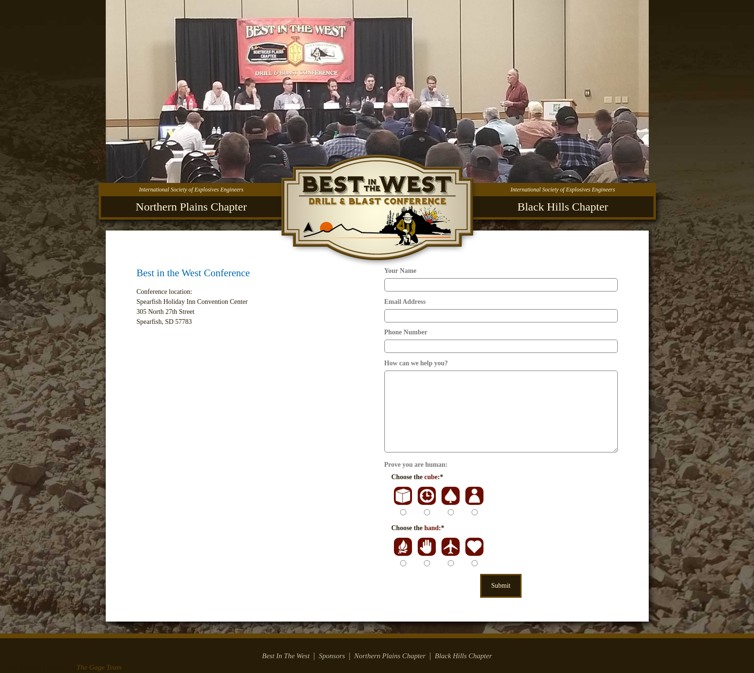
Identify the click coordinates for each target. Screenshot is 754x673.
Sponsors (332, 656)
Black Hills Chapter (463, 656)
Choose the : (417, 477)
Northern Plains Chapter (390, 656)
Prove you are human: (416, 464)
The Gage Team (99, 667)
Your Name (400, 270)
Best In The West (286, 656)
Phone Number (406, 332)
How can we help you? (416, 363)
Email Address (405, 301)
